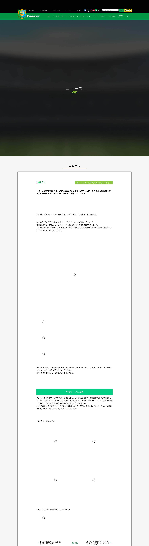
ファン (95, 16)
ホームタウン (55, 10)
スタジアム (56, 16)
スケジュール (80, 16)
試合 (49, 16)
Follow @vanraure (94, 529)
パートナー (67, 10)
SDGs (128, 16)
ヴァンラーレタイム (103, 182)
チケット (64, 16)
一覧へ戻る (74, 543)
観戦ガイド (31, 10)
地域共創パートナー (121, 16)
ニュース (72, 16)
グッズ (78, 10)
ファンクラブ (111, 16)
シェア (51, 529)
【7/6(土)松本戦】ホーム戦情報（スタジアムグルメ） (50, 543)
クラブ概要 (43, 10)
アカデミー (102, 16)
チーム (88, 16)
